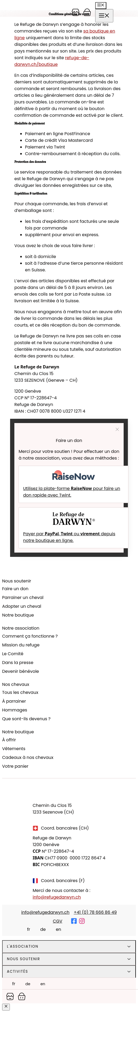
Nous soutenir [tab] (23, 958)
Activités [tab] (17, 971)
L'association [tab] (22, 946)
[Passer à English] (55, 929)
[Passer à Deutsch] (40, 929)
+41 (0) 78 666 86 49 (95, 912)
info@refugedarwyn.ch (57, 897)
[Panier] (75, 12)
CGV (57, 921)
